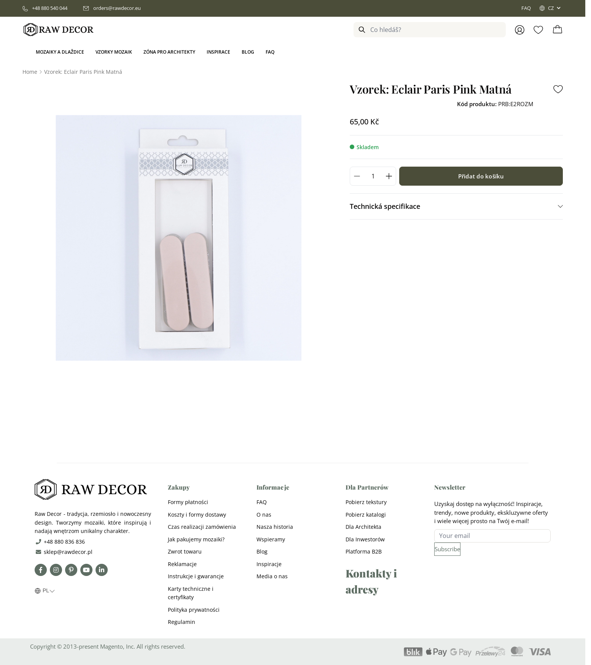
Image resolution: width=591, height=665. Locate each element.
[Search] (362, 29)
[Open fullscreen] (178, 238)
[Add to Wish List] (558, 89)
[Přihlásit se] (519, 30)
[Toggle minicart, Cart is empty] (557, 29)
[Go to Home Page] (29, 72)
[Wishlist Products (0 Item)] (538, 30)
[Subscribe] (447, 549)
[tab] (456, 206)
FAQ (526, 8)
